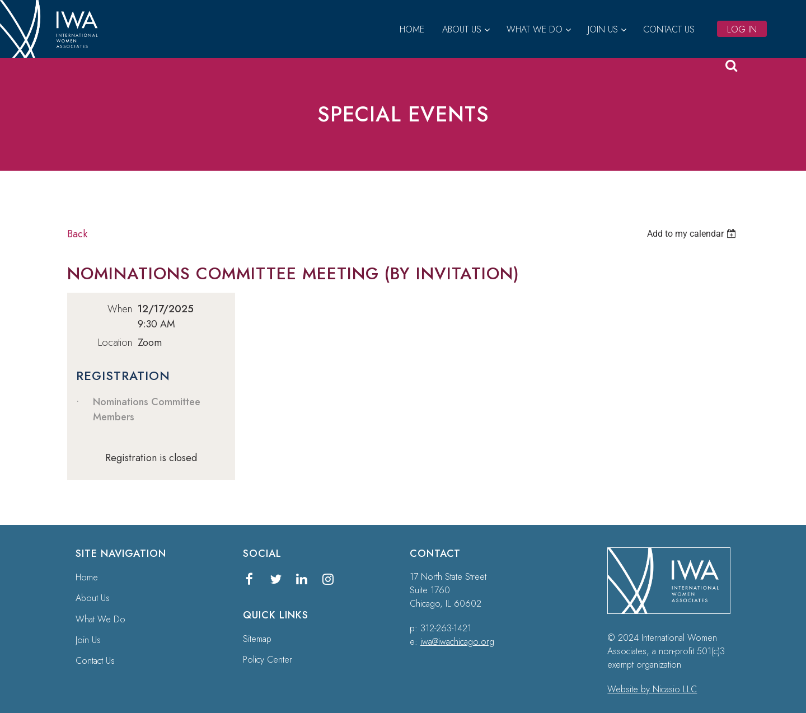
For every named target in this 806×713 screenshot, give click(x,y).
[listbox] (693, 234)
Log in (742, 29)
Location (115, 342)
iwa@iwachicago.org (457, 641)
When (119, 309)
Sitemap (257, 638)
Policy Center (267, 659)
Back (77, 234)
